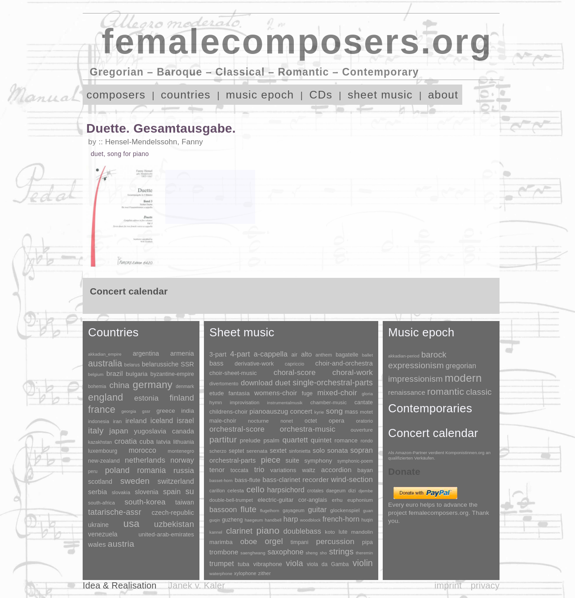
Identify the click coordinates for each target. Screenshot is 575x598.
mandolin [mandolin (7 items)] (362, 532)
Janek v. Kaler (196, 585)
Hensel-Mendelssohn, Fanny (154, 142)
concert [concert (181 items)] (301, 411)
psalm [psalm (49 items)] (271, 440)
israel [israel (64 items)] (185, 420)
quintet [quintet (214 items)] (321, 440)
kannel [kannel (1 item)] (215, 532)
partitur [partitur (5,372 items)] (223, 439)
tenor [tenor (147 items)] (217, 469)
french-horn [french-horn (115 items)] (341, 519)
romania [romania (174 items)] (151, 470)
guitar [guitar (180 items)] (317, 509)
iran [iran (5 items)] (117, 421)
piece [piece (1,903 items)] (271, 459)
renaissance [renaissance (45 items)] (406, 392)
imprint (448, 585)
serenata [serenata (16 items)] (257, 451)
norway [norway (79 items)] (182, 460)
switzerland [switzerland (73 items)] (176, 481)
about (443, 95)
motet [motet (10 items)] (366, 412)
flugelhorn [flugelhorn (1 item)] (269, 510)
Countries (113, 332)
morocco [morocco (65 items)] (142, 450)
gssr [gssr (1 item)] (146, 411)
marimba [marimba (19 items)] (221, 542)
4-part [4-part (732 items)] (240, 354)
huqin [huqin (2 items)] (367, 520)
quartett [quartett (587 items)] (295, 440)
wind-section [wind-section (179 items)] (352, 479)
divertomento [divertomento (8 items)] (224, 383)
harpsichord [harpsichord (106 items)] (285, 490)
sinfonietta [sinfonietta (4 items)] (299, 451)
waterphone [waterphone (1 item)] (220, 573)
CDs (320, 95)
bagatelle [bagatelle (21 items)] (347, 355)
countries (186, 95)
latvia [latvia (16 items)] (163, 441)
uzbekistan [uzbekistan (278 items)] (174, 524)
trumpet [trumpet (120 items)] (221, 563)
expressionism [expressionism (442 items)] (416, 365)
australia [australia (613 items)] (105, 363)
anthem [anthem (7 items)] (323, 354)
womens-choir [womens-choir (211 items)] (275, 393)
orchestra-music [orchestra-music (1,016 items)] (308, 429)
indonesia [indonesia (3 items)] (98, 421)
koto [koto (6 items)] (330, 532)
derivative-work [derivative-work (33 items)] (254, 364)
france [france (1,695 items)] (101, 409)
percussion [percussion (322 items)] (335, 541)
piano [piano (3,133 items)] (267, 530)
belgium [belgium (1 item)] (95, 374)
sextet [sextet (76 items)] (278, 450)
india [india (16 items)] (187, 410)
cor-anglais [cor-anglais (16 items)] (312, 499)
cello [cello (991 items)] (256, 489)
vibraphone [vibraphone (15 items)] (267, 564)
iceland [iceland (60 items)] (161, 420)
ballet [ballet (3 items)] (367, 355)
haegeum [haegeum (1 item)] (254, 520)
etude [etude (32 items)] (216, 393)
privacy (485, 585)
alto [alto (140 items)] (306, 354)
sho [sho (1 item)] (323, 552)
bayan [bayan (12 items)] (365, 470)
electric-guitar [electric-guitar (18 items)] (275, 499)
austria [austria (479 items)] (121, 544)
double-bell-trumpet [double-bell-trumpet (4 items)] (231, 500)
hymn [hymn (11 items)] (215, 402)
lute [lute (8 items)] (343, 532)
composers (116, 95)
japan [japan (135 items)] (118, 431)
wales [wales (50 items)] (97, 544)
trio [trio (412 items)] (259, 469)
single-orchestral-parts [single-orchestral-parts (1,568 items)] (333, 382)
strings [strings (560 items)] (341, 551)
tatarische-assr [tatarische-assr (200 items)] (114, 512)
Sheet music (241, 332)
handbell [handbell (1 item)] (273, 520)
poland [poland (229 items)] (117, 470)
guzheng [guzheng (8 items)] (232, 520)
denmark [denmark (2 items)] (185, 386)
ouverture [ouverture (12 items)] (362, 430)
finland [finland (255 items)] (181, 397)
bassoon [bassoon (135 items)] (223, 509)
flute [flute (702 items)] (248, 509)
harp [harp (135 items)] (290, 519)
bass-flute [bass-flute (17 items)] (247, 480)
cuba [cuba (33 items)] (146, 441)
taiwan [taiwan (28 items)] (184, 502)
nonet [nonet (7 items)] (286, 421)
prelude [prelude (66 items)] (250, 440)
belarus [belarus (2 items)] (132, 364)
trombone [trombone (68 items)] (224, 552)
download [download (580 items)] (257, 383)
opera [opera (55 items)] (337, 420)
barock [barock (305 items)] (434, 354)
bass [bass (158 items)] (216, 363)
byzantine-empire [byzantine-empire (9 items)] (172, 374)
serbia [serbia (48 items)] (97, 491)
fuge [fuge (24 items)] (307, 393)
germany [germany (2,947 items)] (152, 384)
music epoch (260, 95)
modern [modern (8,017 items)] (463, 378)
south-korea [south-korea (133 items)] (144, 502)
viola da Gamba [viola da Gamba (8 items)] (328, 564)
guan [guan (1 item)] (368, 510)
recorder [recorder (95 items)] (315, 479)
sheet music (380, 95)
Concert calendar (433, 433)
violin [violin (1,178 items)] (363, 563)
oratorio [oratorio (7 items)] (364, 421)
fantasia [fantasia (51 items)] (238, 393)
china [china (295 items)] (119, 385)
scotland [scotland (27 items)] (100, 481)
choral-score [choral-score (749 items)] (295, 372)
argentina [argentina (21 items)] (146, 353)
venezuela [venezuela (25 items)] (102, 534)
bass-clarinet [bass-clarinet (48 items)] (282, 479)
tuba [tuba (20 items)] (243, 564)
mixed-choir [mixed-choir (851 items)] (337, 392)
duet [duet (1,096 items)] (282, 382)
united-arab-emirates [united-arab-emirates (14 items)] (166, 534)
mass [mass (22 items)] (351, 412)
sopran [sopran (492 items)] (361, 450)
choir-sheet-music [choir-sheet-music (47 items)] (233, 373)
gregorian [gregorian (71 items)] (461, 366)
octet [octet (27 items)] (311, 421)
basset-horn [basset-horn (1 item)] (221, 480)
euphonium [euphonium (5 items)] (360, 500)
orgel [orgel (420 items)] (274, 541)
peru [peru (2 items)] (92, 471)
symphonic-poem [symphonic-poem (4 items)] (355, 461)
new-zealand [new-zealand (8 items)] (104, 461)
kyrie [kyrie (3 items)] (319, 412)
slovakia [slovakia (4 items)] (121, 492)
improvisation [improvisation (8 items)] (244, 402)
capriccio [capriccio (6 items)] (294, 363)
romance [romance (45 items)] (346, 440)
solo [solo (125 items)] (319, 450)
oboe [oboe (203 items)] (248, 541)
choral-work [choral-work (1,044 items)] (352, 372)
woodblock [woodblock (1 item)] (310, 520)
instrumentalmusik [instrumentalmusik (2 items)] (285, 402)
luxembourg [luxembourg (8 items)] (102, 451)
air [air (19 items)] (294, 355)
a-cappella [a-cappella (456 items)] (271, 354)
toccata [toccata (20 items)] (239, 470)
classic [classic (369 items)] (478, 392)
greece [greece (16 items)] (165, 410)
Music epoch (421, 332)
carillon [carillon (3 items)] (217, 490)
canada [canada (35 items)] (183, 431)
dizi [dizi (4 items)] (352, 490)
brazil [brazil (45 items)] (114, 373)
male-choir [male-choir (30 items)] (222, 421)
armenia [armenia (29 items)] (182, 353)
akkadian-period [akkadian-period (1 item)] (404, 355)
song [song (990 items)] (334, 411)
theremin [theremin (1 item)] (364, 552)
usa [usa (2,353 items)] (131, 523)
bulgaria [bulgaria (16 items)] (137, 373)
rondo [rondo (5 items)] (367, 440)
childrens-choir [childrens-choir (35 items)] (228, 411)
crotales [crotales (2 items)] (315, 490)
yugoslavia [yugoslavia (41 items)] (150, 431)
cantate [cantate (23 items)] (363, 402)
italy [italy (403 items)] (96, 430)
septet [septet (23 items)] (236, 451)
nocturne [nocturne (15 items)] (258, 421)
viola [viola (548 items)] (294, 563)
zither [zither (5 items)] (264, 573)
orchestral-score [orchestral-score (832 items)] (237, 429)
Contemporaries (430, 408)
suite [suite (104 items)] (293, 460)
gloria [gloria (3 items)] (367, 393)
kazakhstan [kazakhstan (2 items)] (100, 442)
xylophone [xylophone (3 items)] (245, 573)
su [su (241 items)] (190, 491)
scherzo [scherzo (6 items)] (217, 451)
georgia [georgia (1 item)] (128, 411)
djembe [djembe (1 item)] (365, 490)
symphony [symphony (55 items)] (318, 460)
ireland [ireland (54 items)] (135, 420)
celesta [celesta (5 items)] (235, 490)
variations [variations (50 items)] (283, 470)
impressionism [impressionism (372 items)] (415, 379)
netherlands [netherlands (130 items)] (145, 460)
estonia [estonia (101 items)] (146, 398)
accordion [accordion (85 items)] (336, 469)
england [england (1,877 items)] (105, 397)
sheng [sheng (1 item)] (312, 552)
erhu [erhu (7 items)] (337, 500)
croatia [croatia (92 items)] (126, 441)
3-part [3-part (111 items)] (217, 354)
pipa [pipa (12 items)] (367, 542)
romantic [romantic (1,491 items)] (445, 391)
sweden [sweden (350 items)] (135, 481)
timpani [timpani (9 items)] (300, 542)
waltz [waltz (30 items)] (308, 470)
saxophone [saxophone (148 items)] (285, 552)
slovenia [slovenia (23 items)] (146, 491)
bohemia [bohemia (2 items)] (97, 386)
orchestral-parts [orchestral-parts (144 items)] (232, 460)
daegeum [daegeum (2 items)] (335, 490)
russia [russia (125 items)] (183, 470)
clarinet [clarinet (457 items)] (239, 531)
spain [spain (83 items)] (172, 491)
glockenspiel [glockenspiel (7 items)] (345, 510)
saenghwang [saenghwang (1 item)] (252, 552)
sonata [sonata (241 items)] (337, 450)
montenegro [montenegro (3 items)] (181, 451)
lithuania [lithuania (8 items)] (183, 442)
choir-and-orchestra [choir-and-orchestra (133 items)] (344, 363)
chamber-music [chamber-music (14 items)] (328, 402)
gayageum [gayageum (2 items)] (294, 510)
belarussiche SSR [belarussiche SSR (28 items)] (168, 364)
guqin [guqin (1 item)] (214, 520)
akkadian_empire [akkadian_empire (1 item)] (105, 354)
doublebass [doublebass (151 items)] (302, 531)
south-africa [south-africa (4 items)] (101, 502)
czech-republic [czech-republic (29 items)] (172, 512)
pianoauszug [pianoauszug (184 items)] (268, 411)
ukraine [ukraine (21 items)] (98, 525)
